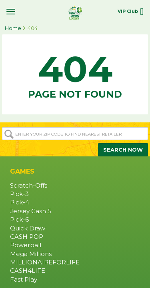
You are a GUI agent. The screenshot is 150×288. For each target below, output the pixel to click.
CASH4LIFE (27, 270)
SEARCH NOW (123, 149)
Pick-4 (19, 202)
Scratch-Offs (28, 185)
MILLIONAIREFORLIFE (45, 262)
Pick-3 (19, 194)
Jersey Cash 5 (30, 211)
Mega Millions (31, 254)
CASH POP (26, 236)
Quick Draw (27, 228)
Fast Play (23, 279)
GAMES (22, 171)
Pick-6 (19, 219)
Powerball (25, 245)
